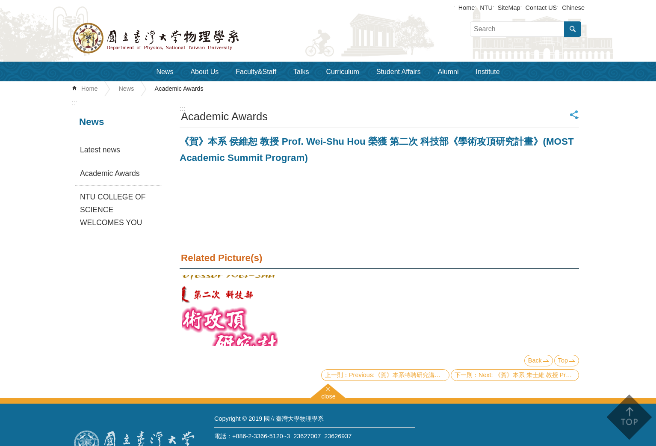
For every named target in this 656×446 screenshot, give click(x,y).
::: (74, 103)
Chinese (573, 7)
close (328, 395)
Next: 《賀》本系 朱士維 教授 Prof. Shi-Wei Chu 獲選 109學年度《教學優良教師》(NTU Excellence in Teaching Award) (529, 375)
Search (572, 29)
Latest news (100, 150)
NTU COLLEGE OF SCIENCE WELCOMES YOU (112, 210)
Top (563, 360)
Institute (488, 71)
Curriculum (342, 71)
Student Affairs (398, 71)
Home (466, 7)
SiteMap (509, 7)
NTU (486, 7)
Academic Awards (179, 88)
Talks (301, 71)
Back (535, 360)
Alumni (448, 71)
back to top (629, 417)
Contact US (541, 7)
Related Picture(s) (221, 258)
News (164, 71)
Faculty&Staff (256, 71)
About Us (204, 71)
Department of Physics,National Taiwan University (178, 38)
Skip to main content (4, 4)
